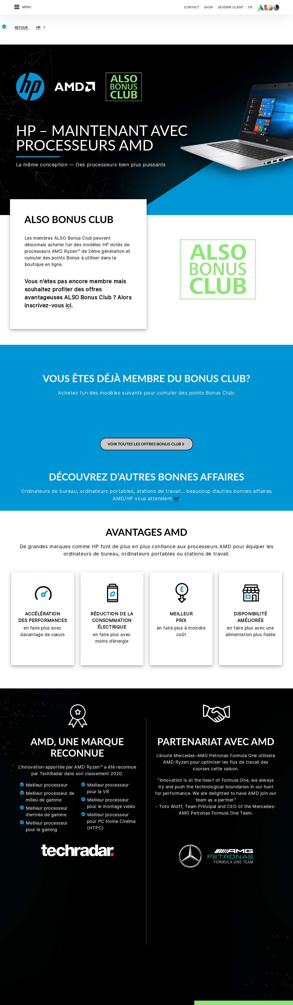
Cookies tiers (56, 993)
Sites (16, 928)
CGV (39, 993)
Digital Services (68, 899)
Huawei (149, 916)
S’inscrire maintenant (225, 969)
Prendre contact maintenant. (232, 920)
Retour (21, 27)
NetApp (149, 967)
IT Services (65, 916)
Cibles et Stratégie (27, 937)
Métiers (18, 908)
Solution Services (70, 933)
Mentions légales (134, 993)
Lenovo (149, 950)
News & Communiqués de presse (32, 918)
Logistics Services (70, 925)
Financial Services (70, 908)
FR (250, 7)
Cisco (147, 899)
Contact (191, 7)
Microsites (108, 908)
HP (145, 933)
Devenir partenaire (115, 899)
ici (68, 305)
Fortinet (149, 908)
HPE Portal (151, 942)
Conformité (21, 899)
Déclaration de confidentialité (94, 993)
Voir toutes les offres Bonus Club (147, 443)
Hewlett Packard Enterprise (165, 925)
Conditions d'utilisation (169, 993)
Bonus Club (108, 916)
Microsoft (151, 959)
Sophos (149, 976)
